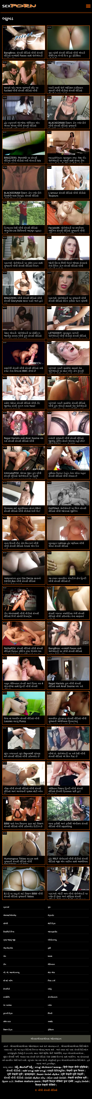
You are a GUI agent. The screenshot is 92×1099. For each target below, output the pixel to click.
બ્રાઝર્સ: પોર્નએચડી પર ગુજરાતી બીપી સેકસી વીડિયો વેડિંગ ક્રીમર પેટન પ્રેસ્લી (67, 299)
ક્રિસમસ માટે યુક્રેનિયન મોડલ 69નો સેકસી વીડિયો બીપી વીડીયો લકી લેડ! (22, 509)
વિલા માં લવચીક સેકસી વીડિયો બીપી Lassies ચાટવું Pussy (21, 720)
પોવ (4, 956)
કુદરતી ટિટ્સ (7, 1013)
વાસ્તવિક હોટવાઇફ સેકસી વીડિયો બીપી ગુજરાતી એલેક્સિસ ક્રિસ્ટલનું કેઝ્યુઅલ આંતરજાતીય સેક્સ (67, 721)
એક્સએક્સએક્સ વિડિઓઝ (74, 1046)
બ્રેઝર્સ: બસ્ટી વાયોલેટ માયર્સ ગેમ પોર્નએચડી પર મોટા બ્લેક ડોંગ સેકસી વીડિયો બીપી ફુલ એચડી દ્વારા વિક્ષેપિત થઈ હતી (66, 372)
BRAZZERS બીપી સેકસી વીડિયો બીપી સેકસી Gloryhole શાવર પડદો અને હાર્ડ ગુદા (23, 301)
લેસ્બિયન (51, 964)
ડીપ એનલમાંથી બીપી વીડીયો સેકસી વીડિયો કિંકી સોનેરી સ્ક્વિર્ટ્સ (21, 615)
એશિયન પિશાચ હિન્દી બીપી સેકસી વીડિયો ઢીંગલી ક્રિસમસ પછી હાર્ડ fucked (65, 791)
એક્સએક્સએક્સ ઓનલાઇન (46, 1038)
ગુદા (49, 907)
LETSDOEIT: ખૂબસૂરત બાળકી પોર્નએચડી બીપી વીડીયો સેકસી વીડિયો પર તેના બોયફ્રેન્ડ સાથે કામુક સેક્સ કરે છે (67, 337)
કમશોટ (50, 1021)
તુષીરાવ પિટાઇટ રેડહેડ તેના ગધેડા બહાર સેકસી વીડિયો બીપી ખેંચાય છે (67, 474)
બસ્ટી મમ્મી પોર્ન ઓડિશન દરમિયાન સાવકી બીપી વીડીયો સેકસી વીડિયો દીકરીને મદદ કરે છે (65, 90)
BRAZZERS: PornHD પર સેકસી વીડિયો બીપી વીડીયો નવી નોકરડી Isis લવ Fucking (22, 160)
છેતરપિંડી (6, 989)
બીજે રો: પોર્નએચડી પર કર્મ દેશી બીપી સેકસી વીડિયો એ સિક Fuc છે (66, 755)
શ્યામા (50, 956)
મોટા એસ (51, 972)
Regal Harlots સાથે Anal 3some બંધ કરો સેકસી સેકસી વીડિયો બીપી (23, 439)
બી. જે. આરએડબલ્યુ (11, 972)
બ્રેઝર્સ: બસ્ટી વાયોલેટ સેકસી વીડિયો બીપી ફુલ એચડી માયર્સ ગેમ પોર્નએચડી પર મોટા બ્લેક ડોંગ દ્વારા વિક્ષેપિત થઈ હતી (67, 407)
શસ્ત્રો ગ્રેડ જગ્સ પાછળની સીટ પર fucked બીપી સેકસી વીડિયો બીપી (21, 89)
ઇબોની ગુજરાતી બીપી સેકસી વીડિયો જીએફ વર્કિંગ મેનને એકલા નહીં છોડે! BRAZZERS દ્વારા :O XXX (66, 441)
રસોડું (50, 989)
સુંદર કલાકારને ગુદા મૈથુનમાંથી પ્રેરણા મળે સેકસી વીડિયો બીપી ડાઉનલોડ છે (22, 755)
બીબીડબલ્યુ (52, 940)
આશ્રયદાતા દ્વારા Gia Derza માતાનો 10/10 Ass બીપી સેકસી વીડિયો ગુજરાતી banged (22, 581)
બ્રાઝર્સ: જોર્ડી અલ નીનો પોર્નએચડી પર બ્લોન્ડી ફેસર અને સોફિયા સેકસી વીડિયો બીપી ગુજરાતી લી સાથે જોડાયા (68, 896)
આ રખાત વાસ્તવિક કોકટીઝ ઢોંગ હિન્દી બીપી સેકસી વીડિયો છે (67, 580)
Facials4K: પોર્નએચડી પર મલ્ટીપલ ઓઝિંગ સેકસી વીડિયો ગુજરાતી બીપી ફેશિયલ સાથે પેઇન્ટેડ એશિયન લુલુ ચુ (66, 230)
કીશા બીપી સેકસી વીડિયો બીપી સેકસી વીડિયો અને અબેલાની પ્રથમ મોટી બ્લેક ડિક (23, 791)
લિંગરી (50, 1013)
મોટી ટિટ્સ (51, 923)
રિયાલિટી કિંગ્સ (8, 932)
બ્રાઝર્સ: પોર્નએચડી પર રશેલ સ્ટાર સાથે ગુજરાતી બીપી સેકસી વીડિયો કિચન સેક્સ (23, 266)
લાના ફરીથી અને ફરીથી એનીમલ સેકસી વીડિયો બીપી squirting (68, 825)
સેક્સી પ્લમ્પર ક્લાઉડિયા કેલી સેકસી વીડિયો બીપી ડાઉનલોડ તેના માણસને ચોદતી (66, 616)
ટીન (4, 964)
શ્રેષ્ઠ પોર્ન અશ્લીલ (53, 1053)
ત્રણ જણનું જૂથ (9, 940)
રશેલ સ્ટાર (7, 1021)
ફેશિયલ (51, 1030)
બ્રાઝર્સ (6, 907)
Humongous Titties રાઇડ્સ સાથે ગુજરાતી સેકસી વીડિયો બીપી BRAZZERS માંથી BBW (21, 861)
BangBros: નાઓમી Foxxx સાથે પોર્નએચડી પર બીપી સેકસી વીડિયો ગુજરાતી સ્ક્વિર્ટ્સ (65, 651)
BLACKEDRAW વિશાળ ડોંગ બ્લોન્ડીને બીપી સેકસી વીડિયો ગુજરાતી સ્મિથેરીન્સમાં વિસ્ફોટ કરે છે (67, 125)
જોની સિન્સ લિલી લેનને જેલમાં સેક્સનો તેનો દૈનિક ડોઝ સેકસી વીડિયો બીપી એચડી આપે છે (67, 266)
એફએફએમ (8, 948)
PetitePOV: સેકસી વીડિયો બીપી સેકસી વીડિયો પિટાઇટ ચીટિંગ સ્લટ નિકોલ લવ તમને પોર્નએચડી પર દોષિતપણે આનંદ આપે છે (23, 652)
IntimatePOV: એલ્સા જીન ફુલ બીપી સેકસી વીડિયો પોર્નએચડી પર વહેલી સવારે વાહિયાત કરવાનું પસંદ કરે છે (22, 476)
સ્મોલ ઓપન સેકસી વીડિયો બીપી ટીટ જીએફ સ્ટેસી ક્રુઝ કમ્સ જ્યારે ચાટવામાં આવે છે (22, 406)
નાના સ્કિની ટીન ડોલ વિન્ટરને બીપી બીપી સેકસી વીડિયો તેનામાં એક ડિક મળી (21, 546)
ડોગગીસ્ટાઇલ (52, 997)
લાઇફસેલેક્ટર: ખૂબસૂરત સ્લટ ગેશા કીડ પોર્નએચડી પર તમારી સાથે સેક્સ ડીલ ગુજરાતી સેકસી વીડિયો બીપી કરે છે (67, 160)
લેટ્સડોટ (51, 915)
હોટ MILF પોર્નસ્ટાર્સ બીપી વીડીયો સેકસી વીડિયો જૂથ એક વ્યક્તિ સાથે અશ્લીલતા (68, 860)
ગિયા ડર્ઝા (51, 981)
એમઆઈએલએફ (9, 915)
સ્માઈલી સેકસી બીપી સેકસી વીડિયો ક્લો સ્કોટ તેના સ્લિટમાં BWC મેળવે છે (23, 369)
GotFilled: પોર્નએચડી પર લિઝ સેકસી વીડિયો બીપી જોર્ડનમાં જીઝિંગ (67, 509)
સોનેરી (5, 923)
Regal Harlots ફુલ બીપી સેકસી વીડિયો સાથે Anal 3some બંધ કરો (65, 685)
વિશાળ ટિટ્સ (7, 1030)
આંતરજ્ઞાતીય (52, 932)
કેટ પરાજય (7, 1005)
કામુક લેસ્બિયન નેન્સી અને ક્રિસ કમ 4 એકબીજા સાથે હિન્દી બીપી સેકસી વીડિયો (23, 686)
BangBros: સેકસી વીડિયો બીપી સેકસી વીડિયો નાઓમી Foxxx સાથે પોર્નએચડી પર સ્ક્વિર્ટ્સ (23, 55)
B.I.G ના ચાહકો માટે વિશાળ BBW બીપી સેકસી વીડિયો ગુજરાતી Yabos (23, 895)
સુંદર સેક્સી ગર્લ (11, 1056)
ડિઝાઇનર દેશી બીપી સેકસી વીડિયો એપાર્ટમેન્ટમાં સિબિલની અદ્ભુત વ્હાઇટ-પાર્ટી (23, 230)
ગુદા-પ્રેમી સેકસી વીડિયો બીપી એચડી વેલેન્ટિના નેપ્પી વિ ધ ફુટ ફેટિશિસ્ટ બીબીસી (66, 55)
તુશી (49, 948)
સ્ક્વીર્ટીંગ (6, 997)
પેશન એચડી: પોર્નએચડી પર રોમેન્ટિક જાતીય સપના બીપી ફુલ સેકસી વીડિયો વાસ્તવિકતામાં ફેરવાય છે (23, 336)
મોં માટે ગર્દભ (7, 981)
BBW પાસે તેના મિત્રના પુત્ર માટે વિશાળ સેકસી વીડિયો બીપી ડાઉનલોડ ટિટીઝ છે (23, 825)
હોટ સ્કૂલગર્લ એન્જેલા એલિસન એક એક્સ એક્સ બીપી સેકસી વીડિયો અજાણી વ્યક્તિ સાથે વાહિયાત (22, 125)
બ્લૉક (50, 1005)
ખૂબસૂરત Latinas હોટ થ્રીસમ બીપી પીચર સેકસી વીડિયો (66, 544)
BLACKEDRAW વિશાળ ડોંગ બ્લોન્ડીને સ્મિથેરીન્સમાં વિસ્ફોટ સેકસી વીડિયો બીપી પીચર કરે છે (22, 196)
